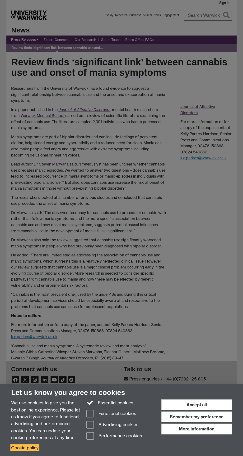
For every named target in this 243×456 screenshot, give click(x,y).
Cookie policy (25, 448)
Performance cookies (114, 436)
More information (197, 429)
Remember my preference (197, 417)
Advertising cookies (112, 425)
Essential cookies (110, 402)
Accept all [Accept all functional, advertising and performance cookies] (197, 404)
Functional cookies (111, 414)
